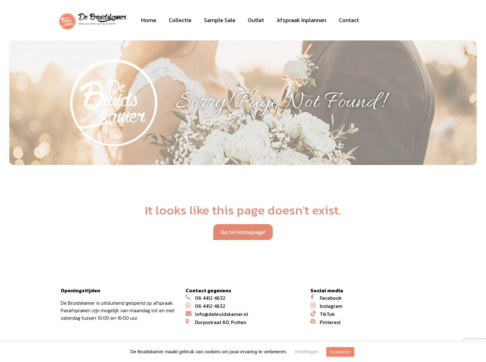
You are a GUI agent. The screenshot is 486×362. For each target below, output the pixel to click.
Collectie (180, 20)
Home (148, 20)
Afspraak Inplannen (301, 20)
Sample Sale (219, 20)
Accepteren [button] (340, 352)
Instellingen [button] (306, 351)
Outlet (256, 20)
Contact (349, 20)
